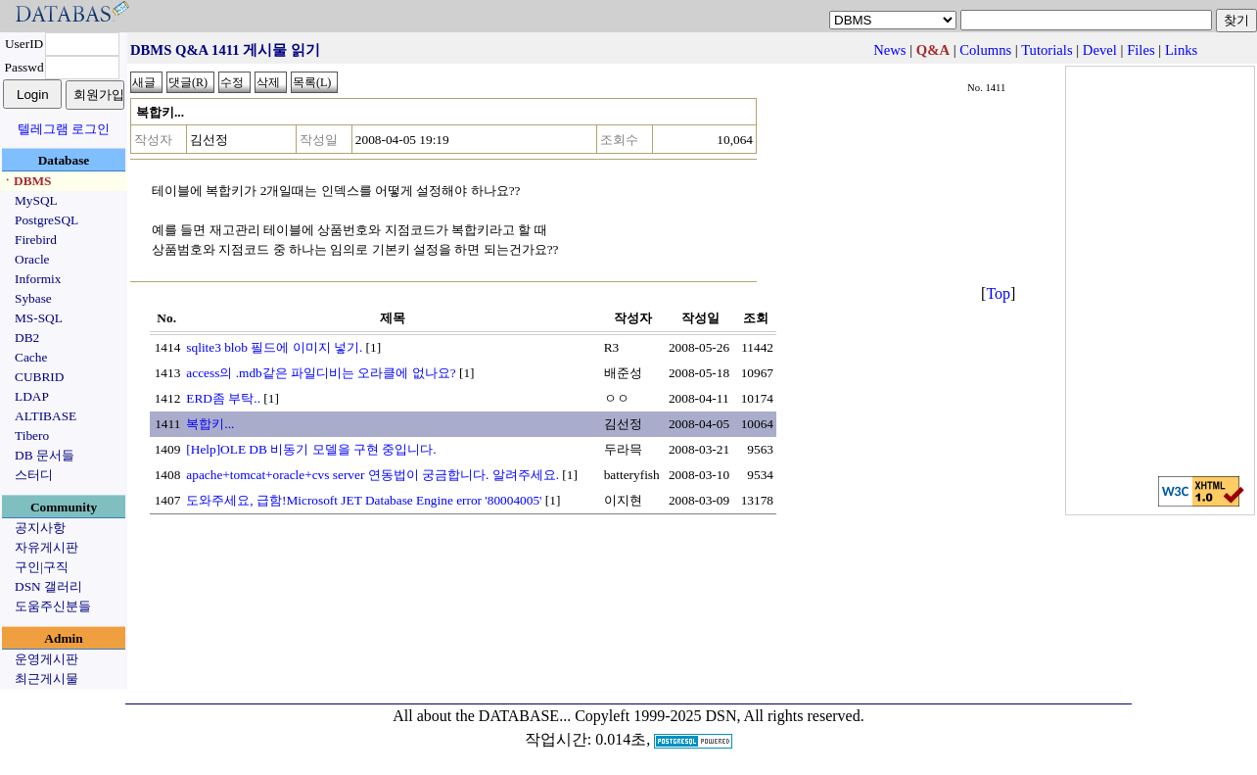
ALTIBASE (45, 416)
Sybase (33, 298)
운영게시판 (46, 659)
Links (1181, 50)
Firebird (36, 239)
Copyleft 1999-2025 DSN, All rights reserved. (719, 715)
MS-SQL (39, 318)
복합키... (210, 423)
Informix (38, 278)
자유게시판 (46, 547)
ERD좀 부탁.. (223, 398)
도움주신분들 (53, 606)
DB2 (27, 337)
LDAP (32, 396)
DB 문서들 (44, 455)
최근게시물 (46, 678)
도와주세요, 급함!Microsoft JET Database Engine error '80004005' (363, 500)
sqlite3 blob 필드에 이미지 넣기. (274, 347)
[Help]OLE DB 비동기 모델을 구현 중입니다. (311, 449)
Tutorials (1046, 50)
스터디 (34, 474)
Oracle (32, 259)
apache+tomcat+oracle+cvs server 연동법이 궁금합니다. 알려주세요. (372, 474)
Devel (1100, 50)
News (889, 50)
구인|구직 (42, 566)
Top (998, 293)
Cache (31, 357)
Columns (985, 50)
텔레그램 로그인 (64, 128)
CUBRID (39, 376)
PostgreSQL (46, 220)
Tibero (32, 435)
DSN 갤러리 (48, 586)
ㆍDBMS (26, 180)
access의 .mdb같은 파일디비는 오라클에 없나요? (320, 372)
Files (1141, 50)
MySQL (36, 200)
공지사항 (40, 527)
